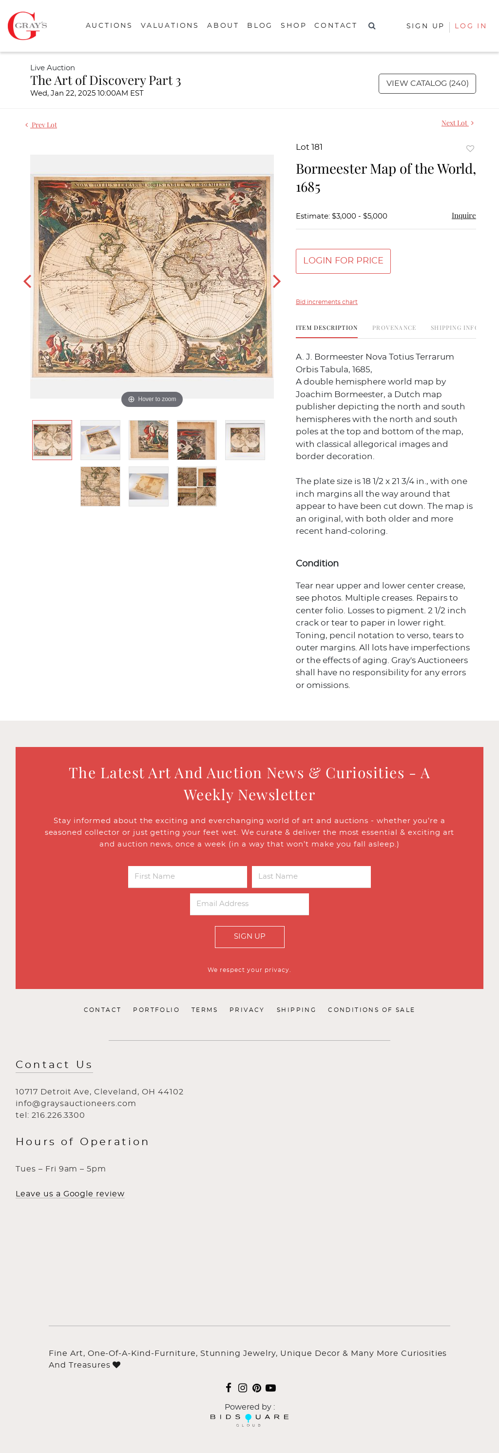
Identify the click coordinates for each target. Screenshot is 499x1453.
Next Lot (457, 123)
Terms (205, 1010)
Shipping (296, 1010)
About (223, 25)
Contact (336, 25)
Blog (260, 25)
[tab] (327, 331)
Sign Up (250, 936)
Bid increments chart (327, 302)
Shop (294, 25)
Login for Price (343, 261)
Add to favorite (470, 148)
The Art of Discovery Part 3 (105, 79)
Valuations (170, 25)
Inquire (464, 215)
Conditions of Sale (371, 1010)
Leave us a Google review (70, 1194)
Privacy (247, 1010)
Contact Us (54, 1065)
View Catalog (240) (427, 83)
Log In (471, 26)
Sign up (425, 26)
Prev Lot (41, 124)
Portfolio (156, 1010)
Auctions (109, 25)
